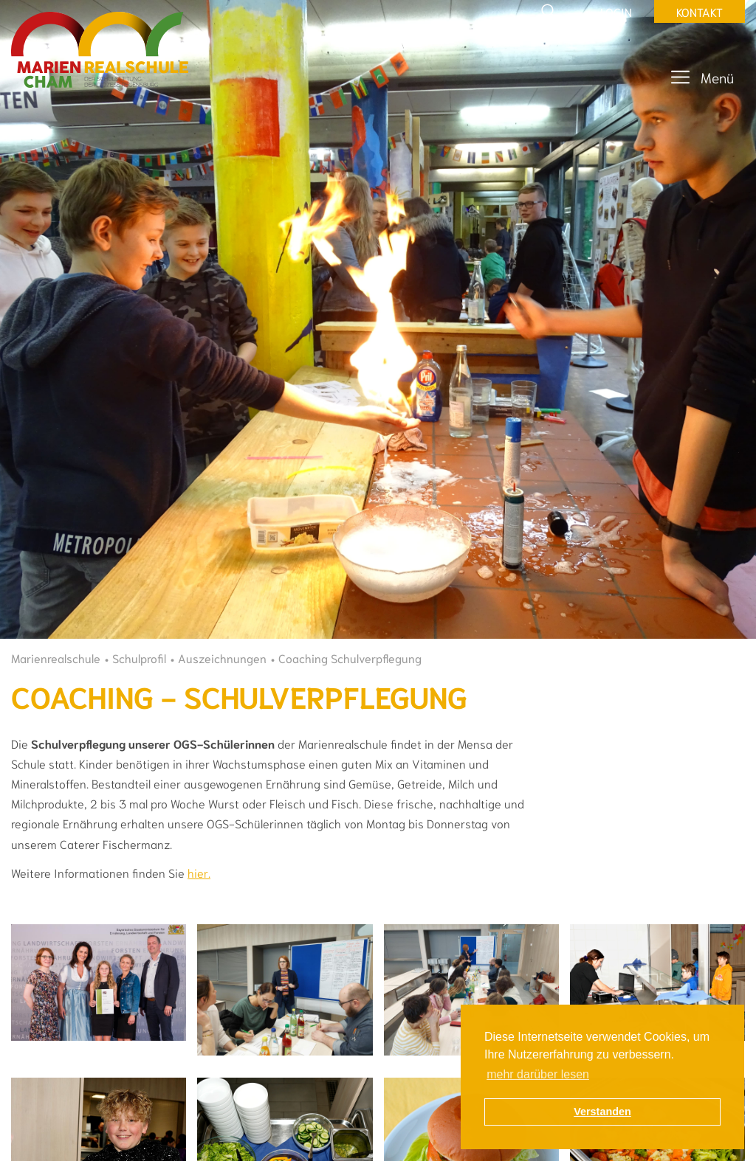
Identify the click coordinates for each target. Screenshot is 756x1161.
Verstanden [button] (602, 1111)
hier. (199, 872)
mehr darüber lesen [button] (538, 1074)
